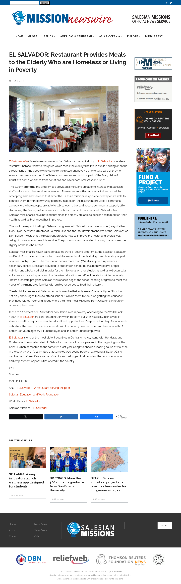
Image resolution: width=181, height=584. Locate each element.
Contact (13, 536)
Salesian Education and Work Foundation (34, 394)
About (12, 530)
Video (37, 536)
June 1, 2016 (19, 81)
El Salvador (105, 161)
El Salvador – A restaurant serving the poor (43, 387)
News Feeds (40, 530)
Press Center (41, 524)
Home (12, 524)
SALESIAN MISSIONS (94, 571)
